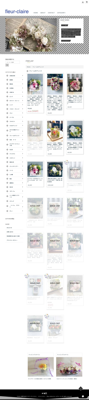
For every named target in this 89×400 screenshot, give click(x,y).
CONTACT (51, 13)
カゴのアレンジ (13, 125)
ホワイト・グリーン (14, 100)
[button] (9, 35)
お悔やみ (12, 92)
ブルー (11, 113)
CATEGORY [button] (61, 13)
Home (28, 67)
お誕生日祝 (12, 75)
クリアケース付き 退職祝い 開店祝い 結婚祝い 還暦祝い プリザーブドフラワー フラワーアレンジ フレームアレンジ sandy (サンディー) (55, 146)
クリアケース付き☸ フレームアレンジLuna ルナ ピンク (35, 180)
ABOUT (42, 13)
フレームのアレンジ (14, 135)
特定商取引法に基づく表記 (13, 236)
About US (9, 227)
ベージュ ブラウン (14, 206)
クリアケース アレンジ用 (15, 144)
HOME (36, 13)
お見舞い (12, 88)
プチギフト (12, 121)
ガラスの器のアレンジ (14, 130)
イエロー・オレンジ (14, 109)
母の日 (11, 187)
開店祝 (11, 84)
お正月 (11, 149)
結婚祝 (11, 80)
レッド (11, 104)
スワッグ (12, 201)
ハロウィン (12, 158)
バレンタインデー (14, 166)
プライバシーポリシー (12, 240)
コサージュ (12, 191)
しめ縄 (11, 174)
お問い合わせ (10, 232)
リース (11, 170)
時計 (11, 178)
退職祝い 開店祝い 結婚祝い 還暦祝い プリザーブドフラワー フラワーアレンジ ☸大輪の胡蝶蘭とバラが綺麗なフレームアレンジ (74, 146)
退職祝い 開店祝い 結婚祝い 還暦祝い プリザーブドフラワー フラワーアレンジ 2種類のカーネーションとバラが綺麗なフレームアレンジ (74, 99)
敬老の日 (12, 162)
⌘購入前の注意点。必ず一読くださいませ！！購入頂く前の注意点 (54, 180)
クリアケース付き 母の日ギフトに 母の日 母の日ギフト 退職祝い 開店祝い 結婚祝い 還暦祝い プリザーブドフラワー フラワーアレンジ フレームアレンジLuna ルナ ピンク (35, 100)
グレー (11, 211)
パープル (12, 117)
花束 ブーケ (13, 139)
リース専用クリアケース (14, 196)
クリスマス (12, 153)
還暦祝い (12, 183)
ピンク (11, 96)
